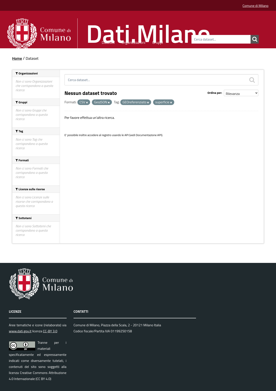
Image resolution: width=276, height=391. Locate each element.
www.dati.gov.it (20, 331)
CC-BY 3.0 (50, 331)
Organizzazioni (133, 41)
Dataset (108, 41)
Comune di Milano (255, 5)
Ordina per (214, 92)
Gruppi (157, 41)
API (126, 135)
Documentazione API (149, 135)
